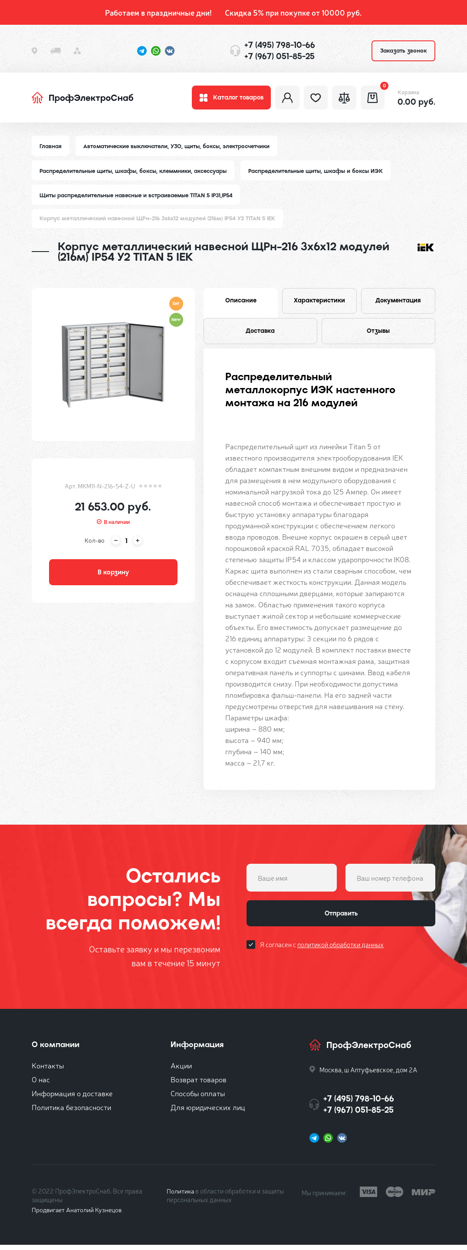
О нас (41, 1084)
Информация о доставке (72, 1098)
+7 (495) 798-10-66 (279, 45)
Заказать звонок (403, 50)
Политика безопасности (71, 1112)
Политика (181, 1195)
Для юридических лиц (208, 1112)
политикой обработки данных (340, 951)
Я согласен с (322, 951)
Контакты (48, 1070)
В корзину (113, 576)
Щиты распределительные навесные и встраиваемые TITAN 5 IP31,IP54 (138, 198)
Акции (181, 1070)
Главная (50, 148)
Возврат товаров (199, 1084)
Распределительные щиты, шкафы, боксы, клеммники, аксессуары (135, 173)
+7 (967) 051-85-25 (279, 56)
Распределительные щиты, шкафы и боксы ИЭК (321, 173)
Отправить (341, 919)
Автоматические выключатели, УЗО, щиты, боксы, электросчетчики (178, 148)
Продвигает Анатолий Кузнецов (78, 1214)
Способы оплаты (198, 1098)
